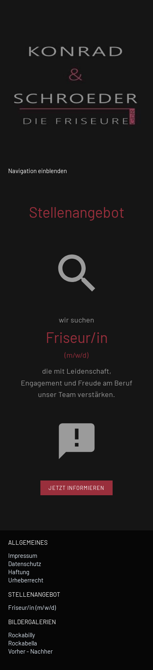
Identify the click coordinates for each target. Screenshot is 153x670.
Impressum (22, 555)
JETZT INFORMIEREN (76, 488)
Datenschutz (24, 563)
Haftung (18, 571)
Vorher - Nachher (30, 651)
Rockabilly (21, 634)
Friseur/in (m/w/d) (32, 607)
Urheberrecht (25, 580)
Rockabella (22, 643)
